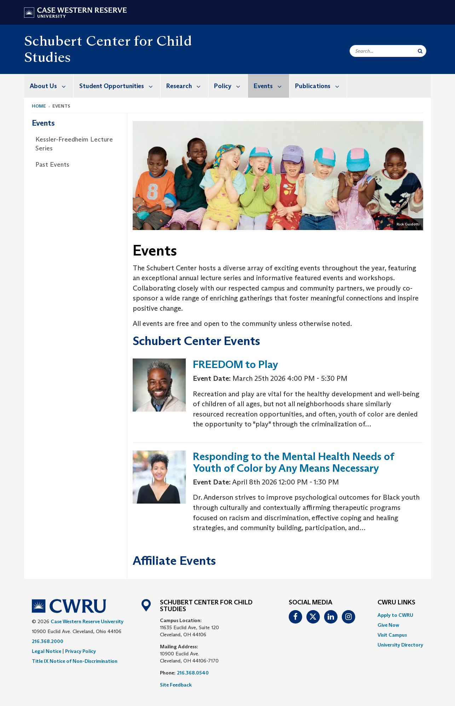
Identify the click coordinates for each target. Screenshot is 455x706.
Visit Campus (392, 635)
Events (271, 86)
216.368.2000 (47, 641)
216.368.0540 (193, 673)
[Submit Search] (420, 51)
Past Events (52, 164)
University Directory (400, 645)
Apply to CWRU (395, 615)
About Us (51, 86)
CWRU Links (396, 602)
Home (39, 106)
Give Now (388, 625)
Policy (231, 86)
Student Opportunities (119, 86)
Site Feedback (176, 685)
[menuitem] (49, 86)
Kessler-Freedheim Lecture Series (74, 144)
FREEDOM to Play (235, 364)
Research (187, 86)
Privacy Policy (80, 651)
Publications (321, 86)
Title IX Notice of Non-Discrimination (74, 661)
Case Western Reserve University (87, 621)
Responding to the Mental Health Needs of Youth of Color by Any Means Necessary (293, 462)
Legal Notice (46, 651)
